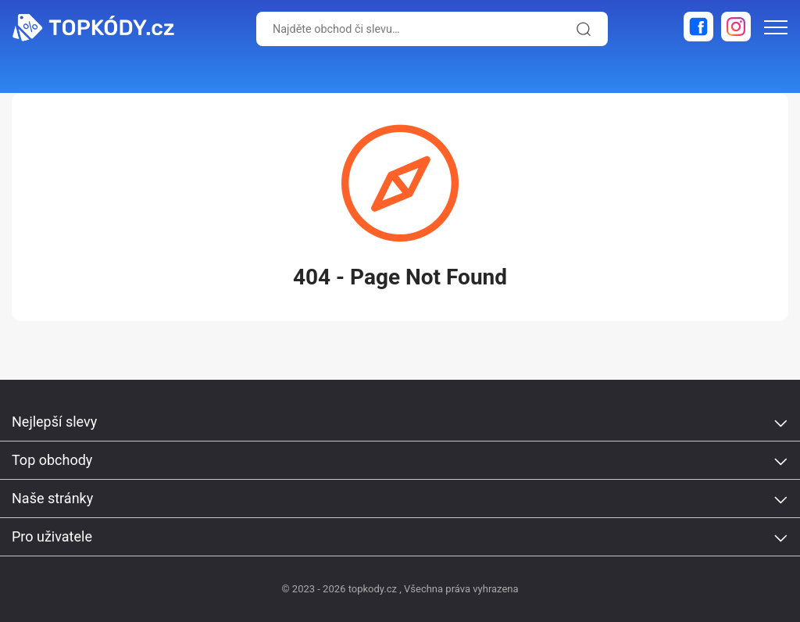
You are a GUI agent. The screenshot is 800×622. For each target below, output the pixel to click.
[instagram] (736, 26)
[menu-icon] (775, 27)
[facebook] (698, 26)
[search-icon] (581, 29)
